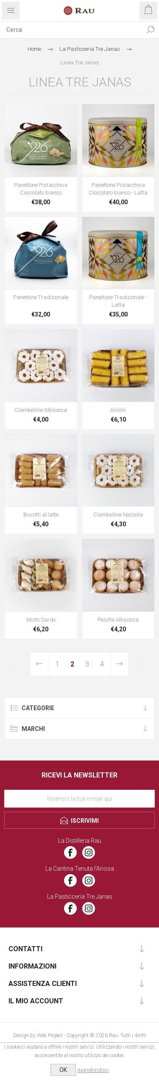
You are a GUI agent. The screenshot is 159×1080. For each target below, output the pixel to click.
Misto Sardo (41, 619)
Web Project (50, 1035)
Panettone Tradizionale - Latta (118, 301)
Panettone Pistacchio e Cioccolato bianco (40, 189)
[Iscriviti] (79, 799)
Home (34, 49)
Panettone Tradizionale (40, 297)
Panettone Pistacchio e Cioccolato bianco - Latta (118, 189)
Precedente (39, 664)
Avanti (119, 664)
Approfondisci (93, 1070)
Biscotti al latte (41, 514)
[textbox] (71, 29)
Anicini (118, 410)
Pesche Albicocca (118, 619)
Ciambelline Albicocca (40, 410)
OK (63, 1069)
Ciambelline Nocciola (118, 514)
